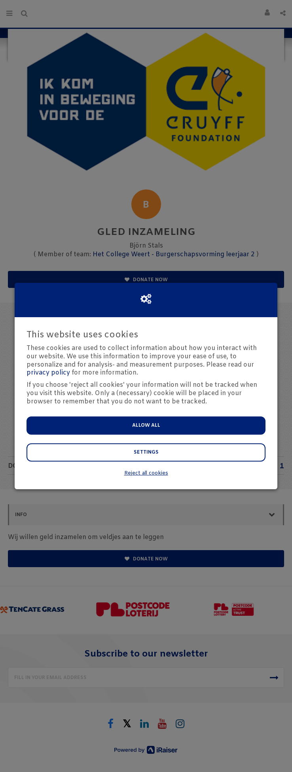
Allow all (146, 425)
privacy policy (48, 373)
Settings (146, 452)
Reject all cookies (146, 473)
